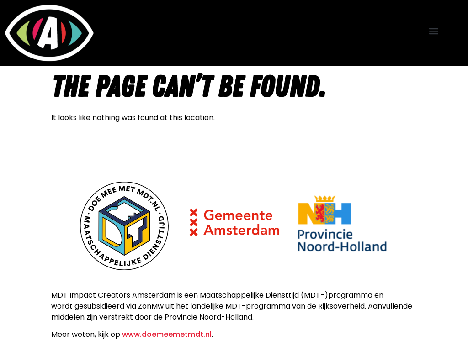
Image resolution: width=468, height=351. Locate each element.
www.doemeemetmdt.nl (167, 334)
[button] (433, 30)
